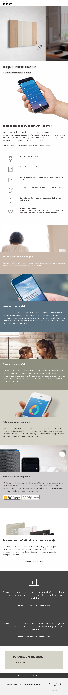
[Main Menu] (63, 2)
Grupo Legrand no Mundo (32, 684)
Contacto (46, 676)
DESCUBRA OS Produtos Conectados (34, 605)
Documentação (22, 676)
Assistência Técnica (35, 676)
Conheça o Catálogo (34, 562)
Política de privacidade (14, 684)
